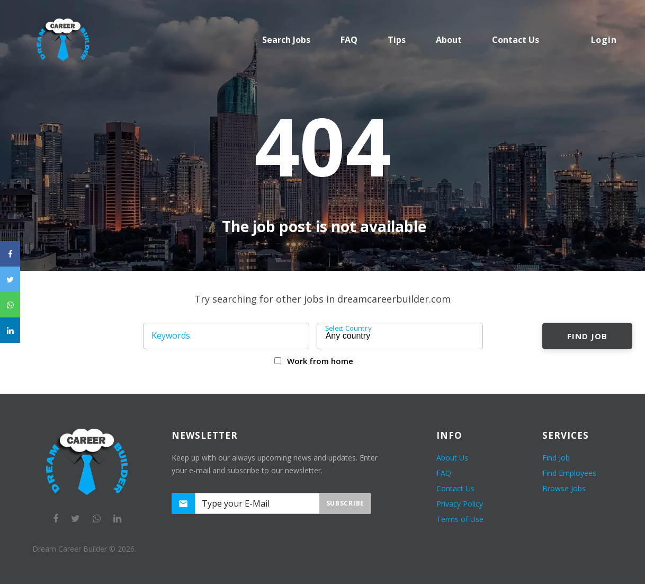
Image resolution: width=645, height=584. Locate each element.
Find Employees (569, 473)
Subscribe (345, 503)
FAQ (349, 40)
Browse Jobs (564, 488)
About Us (452, 458)
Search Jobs (286, 40)
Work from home (320, 361)
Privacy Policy (459, 504)
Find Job (587, 336)
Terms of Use (459, 519)
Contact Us (455, 488)
